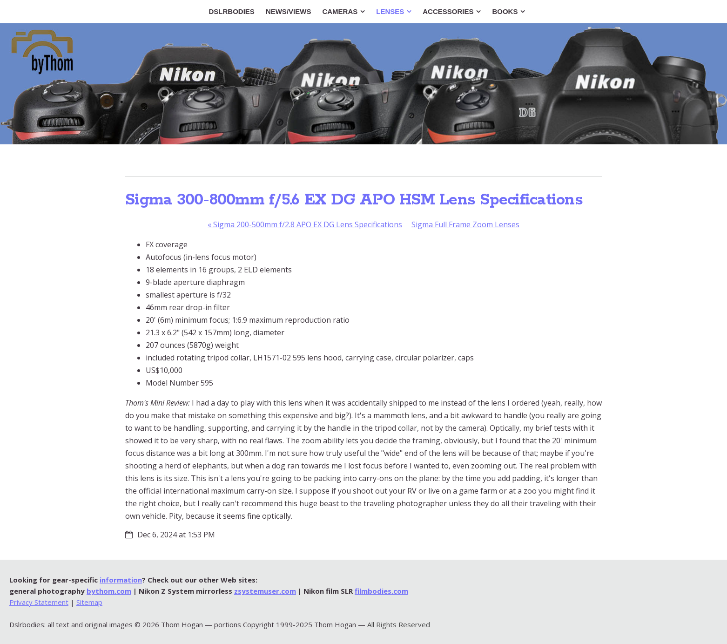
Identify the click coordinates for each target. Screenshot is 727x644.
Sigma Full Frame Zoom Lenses (465, 224)
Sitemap (89, 602)
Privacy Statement (38, 602)
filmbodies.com (381, 591)
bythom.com (109, 591)
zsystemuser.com (265, 591)
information (121, 579)
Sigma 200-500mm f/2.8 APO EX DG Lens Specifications (305, 224)
